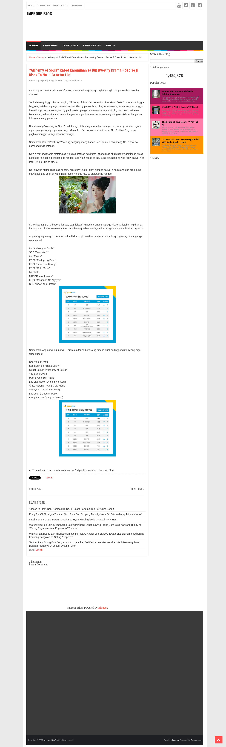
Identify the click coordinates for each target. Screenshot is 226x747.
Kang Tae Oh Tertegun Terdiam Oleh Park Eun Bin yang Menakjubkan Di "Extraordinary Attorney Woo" (85, 514)
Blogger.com (196, 740)
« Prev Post (35, 489)
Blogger (102, 607)
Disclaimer (76, 5)
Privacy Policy (60, 5)
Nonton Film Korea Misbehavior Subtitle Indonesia (178, 92)
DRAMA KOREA (50, 45)
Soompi (40, 57)
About (31, 5)
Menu (109, 45)
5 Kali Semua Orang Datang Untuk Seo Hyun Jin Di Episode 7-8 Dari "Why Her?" (73, 519)
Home (33, 45)
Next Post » (137, 489)
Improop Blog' (40, 13)
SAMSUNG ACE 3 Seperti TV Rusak (180, 107)
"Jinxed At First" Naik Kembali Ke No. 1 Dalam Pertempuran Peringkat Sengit (71, 509)
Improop (175, 740)
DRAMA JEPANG (70, 45)
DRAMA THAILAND (92, 45)
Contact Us (44, 5)
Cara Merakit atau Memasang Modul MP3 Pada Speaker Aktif (180, 140)
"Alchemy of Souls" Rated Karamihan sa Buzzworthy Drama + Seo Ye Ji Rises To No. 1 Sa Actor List (83, 72)
